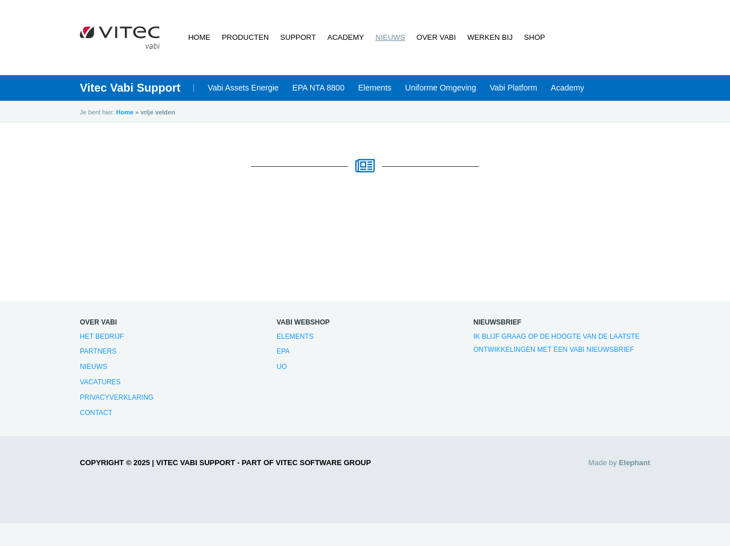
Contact (96, 413)
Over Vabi (436, 37)
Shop (534, 37)
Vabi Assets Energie (243, 87)
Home (199, 37)
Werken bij (489, 37)
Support (298, 37)
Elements (374, 87)
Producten (245, 37)
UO (282, 367)
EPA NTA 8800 (318, 87)
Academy (345, 37)
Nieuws (390, 37)
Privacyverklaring (116, 397)
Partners (98, 351)
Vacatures (100, 382)
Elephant (634, 462)
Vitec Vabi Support (130, 87)
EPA (283, 351)
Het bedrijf (102, 336)
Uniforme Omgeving (440, 87)
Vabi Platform (513, 87)
